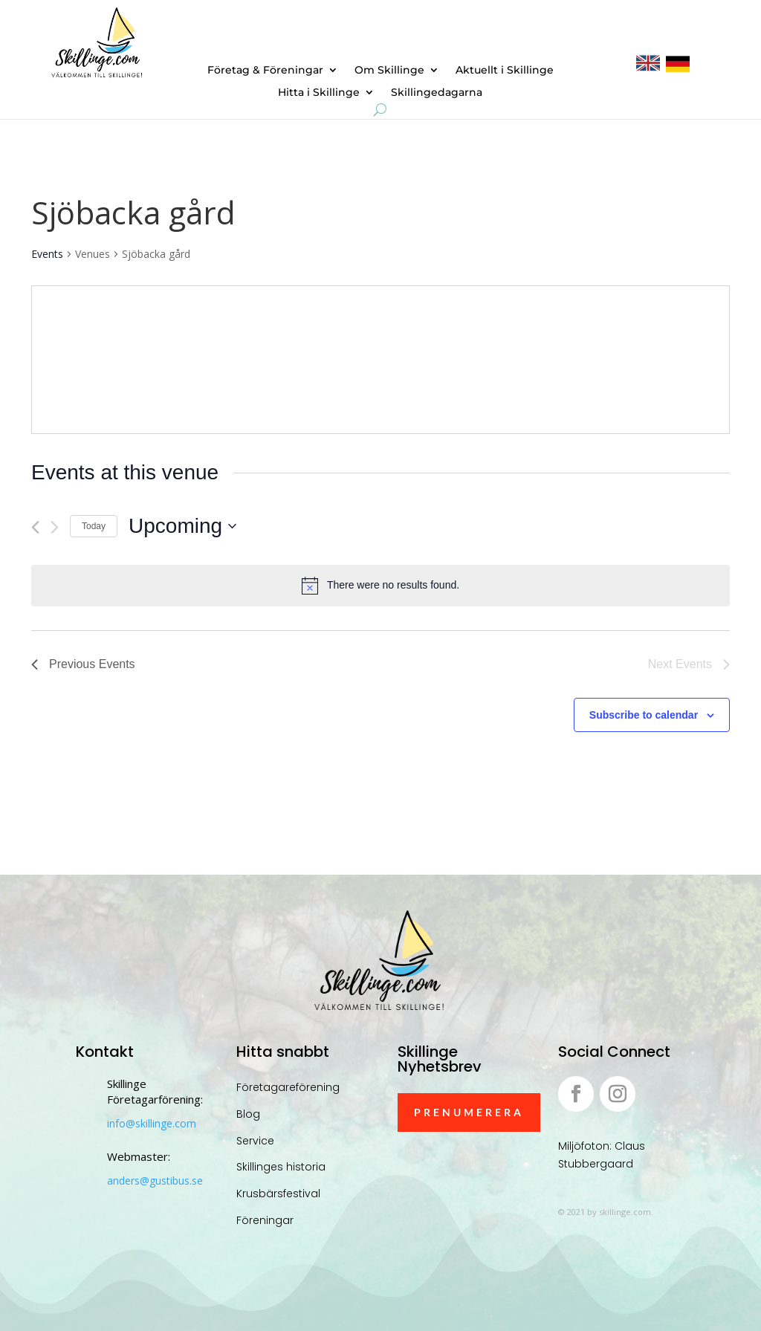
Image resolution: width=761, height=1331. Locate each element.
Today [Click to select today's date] (94, 526)
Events (47, 254)
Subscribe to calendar (643, 715)
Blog (248, 1114)
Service (255, 1140)
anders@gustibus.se (155, 1180)
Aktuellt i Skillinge (505, 71)
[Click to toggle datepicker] (182, 526)
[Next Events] (55, 527)
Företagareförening (288, 1087)
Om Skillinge (389, 71)
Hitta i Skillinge (319, 93)
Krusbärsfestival (278, 1193)
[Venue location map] (553, 359)
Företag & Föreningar (265, 71)
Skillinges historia (281, 1166)
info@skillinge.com (151, 1123)
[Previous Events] (35, 527)
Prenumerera (469, 1112)
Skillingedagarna (436, 93)
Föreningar (265, 1220)
